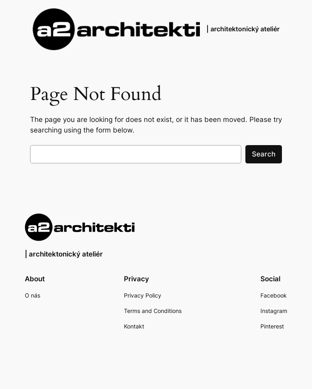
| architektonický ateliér (243, 29)
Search (263, 154)
